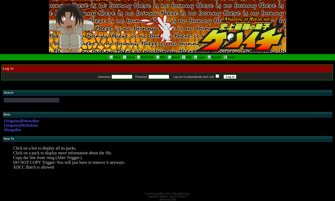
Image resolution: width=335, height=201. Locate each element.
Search (174, 57)
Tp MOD (181, 196)
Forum (129, 57)
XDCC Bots (145, 57)
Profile (229, 57)
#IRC (161, 57)
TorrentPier (153, 196)
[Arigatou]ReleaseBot (21, 121)
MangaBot (12, 130)
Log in (200, 57)
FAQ (187, 57)
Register (215, 57)
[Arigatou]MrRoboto (21, 125)
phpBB (160, 193)
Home (115, 57)
